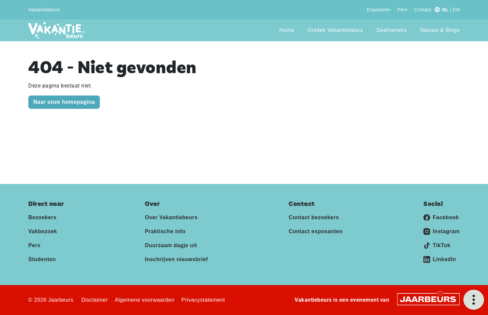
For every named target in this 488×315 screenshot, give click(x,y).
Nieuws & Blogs (440, 30)
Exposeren (378, 9)
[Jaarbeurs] (428, 299)
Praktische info (165, 231)
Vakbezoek (42, 231)
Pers (402, 9)
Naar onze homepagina (64, 102)
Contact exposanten (316, 231)
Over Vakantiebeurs (171, 217)
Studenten (42, 259)
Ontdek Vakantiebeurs (335, 30)
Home (286, 30)
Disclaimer (94, 300)
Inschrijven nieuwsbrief (176, 259)
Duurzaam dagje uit (171, 245)
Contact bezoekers (314, 217)
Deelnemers (391, 30)
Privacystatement (203, 300)
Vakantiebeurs (44, 9)
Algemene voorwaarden (144, 300)
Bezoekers (42, 217)
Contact (422, 9)
